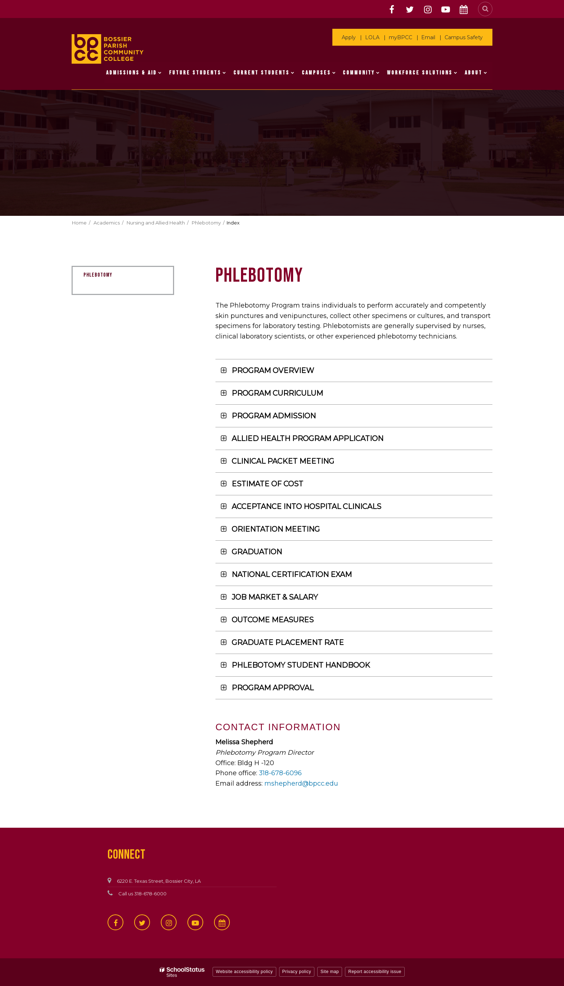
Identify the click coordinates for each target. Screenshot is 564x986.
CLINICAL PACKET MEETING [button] (283, 461)
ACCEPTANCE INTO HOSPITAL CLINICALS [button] (306, 506)
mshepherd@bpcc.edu (301, 783)
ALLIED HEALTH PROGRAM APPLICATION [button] (307, 438)
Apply (352, 37)
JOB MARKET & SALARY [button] (275, 597)
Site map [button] (329, 971)
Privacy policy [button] (296, 971)
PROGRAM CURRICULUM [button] (277, 393)
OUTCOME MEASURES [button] (273, 619)
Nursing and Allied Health (156, 223)
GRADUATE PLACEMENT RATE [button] (288, 642)
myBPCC (402, 37)
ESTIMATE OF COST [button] (267, 484)
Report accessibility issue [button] (374, 971)
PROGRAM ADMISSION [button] (274, 416)
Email (429, 37)
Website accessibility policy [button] (244, 971)
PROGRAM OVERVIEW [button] (273, 370)
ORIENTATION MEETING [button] (276, 529)
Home (79, 223)
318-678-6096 (280, 773)
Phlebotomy (206, 223)
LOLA (374, 37)
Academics (107, 223)
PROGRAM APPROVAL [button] (273, 687)
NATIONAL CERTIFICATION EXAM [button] (292, 574)
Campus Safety (464, 37)
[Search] (485, 9)
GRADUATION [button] (257, 551)
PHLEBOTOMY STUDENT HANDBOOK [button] (301, 665)
